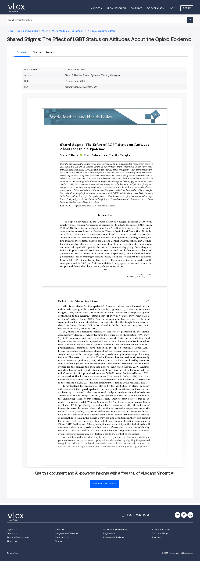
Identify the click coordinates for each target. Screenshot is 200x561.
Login (172, 8)
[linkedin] (190, 515)
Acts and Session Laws (18, 537)
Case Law (59, 529)
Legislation (12, 529)
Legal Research (116, 8)
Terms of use (12, 553)
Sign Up (186, 8)
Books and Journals (161, 529)
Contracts (12, 533)
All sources (12, 541)
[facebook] (184, 515)
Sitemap (59, 541)
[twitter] (177, 515)
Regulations (109, 533)
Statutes (156, 537)
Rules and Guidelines (113, 537)
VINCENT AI (96, 8)
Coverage (136, 8)
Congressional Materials (66, 533)
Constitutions (61, 537)
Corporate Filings (160, 533)
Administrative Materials (115, 529)
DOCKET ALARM (155, 8)
